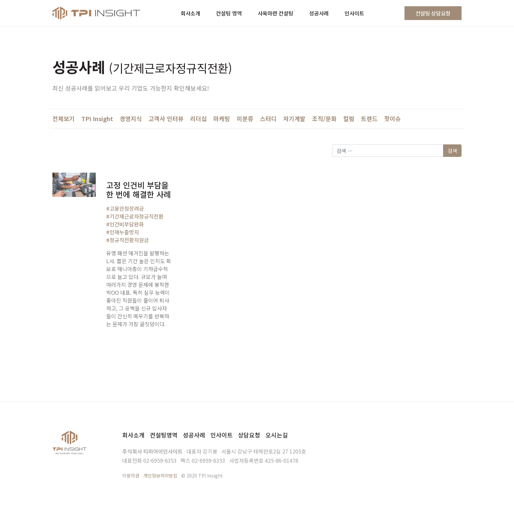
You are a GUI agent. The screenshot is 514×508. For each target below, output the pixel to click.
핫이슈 (392, 118)
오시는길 (277, 435)
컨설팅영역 (164, 435)
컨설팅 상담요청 (433, 13)
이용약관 (130, 475)
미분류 (245, 118)
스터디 (268, 118)
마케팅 (221, 118)
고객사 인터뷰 (166, 118)
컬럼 (348, 118)
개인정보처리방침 (160, 475)
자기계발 (294, 118)
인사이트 (221, 435)
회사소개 (133, 435)
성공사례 (194, 435)
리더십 (198, 118)
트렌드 (369, 118)
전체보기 (63, 118)
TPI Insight (97, 118)
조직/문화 (324, 118)
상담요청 (249, 435)
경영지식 (131, 118)
